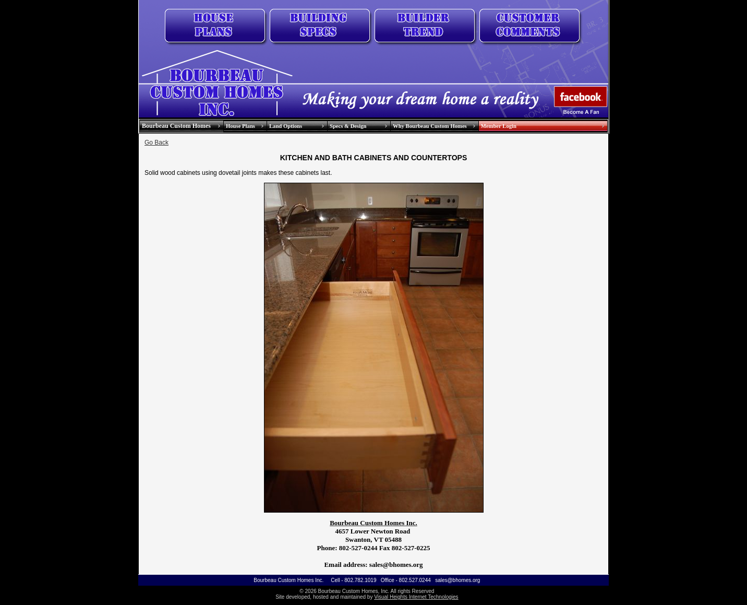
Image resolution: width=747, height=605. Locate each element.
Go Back (156, 142)
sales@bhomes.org (457, 580)
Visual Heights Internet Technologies (416, 597)
